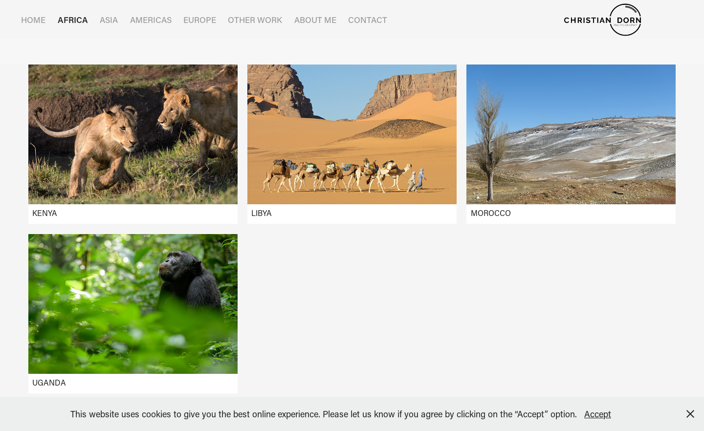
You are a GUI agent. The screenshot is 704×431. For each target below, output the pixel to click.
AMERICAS (151, 19)
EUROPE (199, 19)
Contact (367, 19)
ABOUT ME (315, 19)
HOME (33, 19)
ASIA (109, 19)
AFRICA (73, 19)
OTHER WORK (255, 19)
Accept (597, 414)
